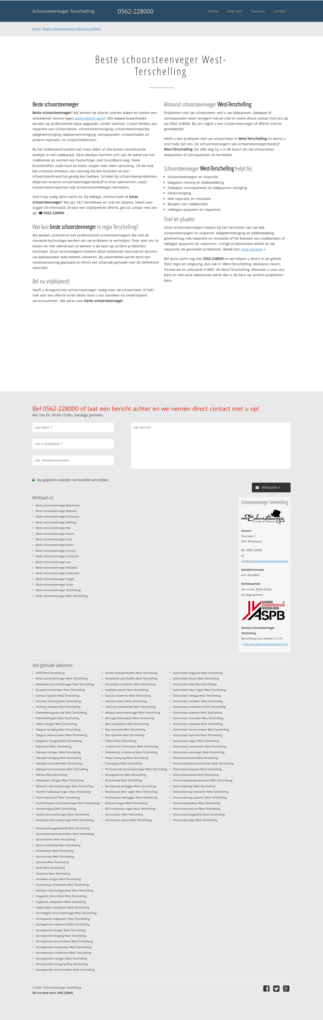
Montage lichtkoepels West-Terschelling (129, 718)
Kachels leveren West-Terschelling (126, 701)
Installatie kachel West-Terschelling (126, 690)
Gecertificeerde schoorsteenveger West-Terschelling (67, 803)
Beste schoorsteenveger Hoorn (55, 533)
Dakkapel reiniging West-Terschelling (58, 758)
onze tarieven (252, 249)
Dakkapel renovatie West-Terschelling (59, 763)
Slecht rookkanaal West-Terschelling (58, 845)
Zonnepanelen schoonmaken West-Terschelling (65, 969)
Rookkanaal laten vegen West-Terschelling (131, 791)
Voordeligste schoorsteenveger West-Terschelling (66, 913)
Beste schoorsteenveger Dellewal (56, 511)
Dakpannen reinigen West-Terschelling (59, 780)
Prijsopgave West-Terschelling (123, 763)
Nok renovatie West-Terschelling (125, 729)
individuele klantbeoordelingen (265, 644)
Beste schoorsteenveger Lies (53, 562)
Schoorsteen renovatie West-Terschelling (198, 718)
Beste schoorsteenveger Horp (54, 539)
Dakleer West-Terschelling (51, 774)
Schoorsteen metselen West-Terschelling (198, 701)
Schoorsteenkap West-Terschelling (194, 786)
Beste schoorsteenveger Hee (53, 528)
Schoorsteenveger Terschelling (63, 11)
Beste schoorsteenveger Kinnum (56, 550)
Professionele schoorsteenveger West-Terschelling (136, 769)
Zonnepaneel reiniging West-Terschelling (61, 935)
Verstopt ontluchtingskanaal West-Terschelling (64, 890)
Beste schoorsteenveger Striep (54, 584)
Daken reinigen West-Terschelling (56, 724)
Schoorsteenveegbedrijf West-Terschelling (199, 814)
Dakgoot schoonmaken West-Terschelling (61, 735)
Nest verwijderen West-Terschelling (126, 724)
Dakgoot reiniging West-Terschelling (58, 729)
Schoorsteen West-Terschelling (124, 814)
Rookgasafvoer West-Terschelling (125, 774)
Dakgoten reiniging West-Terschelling (59, 741)
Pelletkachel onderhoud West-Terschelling (131, 752)
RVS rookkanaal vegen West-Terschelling (130, 808)
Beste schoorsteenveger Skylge (55, 579)
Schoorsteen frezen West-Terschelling (196, 678)
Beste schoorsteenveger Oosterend (57, 573)
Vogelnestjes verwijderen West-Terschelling (62, 907)
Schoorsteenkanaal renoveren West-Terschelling (202, 780)
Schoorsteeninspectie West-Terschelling (197, 769)
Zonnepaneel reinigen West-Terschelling (60, 930)
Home (36, 29)
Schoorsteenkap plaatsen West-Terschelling (200, 797)
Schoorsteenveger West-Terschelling (195, 820)
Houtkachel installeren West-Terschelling (130, 684)
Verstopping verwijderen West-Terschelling (62, 884)
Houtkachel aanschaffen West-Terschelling (131, 678)
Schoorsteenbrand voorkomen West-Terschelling (203, 763)
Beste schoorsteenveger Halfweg (56, 522)
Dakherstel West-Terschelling (53, 746)
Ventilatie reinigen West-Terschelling (58, 879)
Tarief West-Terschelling (50, 867)
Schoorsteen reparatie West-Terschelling (197, 724)
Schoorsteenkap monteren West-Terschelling (200, 791)
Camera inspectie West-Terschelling (57, 695)
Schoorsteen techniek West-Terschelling (197, 735)
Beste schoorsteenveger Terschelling (58, 590)
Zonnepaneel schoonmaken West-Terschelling (64, 941)
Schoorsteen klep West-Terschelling (195, 684)
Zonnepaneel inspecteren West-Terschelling (63, 919)
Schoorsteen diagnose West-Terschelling (198, 673)
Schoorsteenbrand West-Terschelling (195, 758)
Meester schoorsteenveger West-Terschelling (132, 712)
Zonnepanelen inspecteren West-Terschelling (63, 947)
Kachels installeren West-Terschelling (128, 695)
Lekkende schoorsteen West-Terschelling (130, 706)
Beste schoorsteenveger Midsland (57, 567)
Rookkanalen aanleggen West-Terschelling (131, 797)
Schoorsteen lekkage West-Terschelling (197, 695)
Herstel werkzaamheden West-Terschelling (131, 673)
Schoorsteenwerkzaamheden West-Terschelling (65, 834)
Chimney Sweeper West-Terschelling (58, 706)
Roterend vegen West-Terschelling (126, 803)
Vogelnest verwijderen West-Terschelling (61, 902)
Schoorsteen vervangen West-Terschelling (198, 752)
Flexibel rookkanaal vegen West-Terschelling (63, 791)
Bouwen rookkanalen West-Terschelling (60, 690)
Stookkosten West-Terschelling (55, 851)
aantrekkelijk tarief (90, 118)
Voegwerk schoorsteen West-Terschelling (61, 896)
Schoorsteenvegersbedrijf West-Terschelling (63, 828)
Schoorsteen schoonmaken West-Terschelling (201, 729)
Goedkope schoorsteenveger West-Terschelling (65, 820)
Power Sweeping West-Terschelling (126, 758)
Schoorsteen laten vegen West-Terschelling (199, 690)
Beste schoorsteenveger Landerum (57, 556)
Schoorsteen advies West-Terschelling (128, 820)
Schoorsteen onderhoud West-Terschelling (199, 706)
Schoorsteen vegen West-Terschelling (196, 741)
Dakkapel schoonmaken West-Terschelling (62, 769)
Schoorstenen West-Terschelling (55, 839)
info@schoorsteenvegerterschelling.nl (264, 561)
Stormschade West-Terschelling (55, 856)
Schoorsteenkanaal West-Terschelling (196, 774)
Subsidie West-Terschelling (52, 862)
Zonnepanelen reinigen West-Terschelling (61, 958)
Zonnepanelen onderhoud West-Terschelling (63, 952)
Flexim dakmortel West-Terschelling (58, 797)
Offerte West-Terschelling (120, 741)
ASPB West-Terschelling (50, 673)
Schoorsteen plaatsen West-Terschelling (197, 712)
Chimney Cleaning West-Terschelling (58, 701)
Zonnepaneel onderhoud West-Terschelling (62, 924)
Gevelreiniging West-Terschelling (56, 808)
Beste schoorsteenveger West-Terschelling (72, 29)
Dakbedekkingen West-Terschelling (57, 718)
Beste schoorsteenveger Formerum (57, 516)
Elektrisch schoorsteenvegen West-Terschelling (64, 786)
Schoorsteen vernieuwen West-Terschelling (199, 746)
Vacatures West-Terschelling (53, 873)
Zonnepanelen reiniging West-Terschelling (62, 964)
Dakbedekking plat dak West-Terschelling (61, 712)
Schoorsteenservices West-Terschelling (196, 808)
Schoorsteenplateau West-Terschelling (196, 803)
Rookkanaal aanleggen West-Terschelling (130, 786)
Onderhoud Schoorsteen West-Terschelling (131, 746)
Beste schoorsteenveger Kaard (54, 545)
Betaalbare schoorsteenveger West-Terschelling (65, 684)
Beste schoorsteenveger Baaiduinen (58, 505)
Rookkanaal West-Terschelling (123, 780)
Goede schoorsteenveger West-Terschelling (62, 814)
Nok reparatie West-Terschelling (124, 735)
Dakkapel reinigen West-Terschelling (58, 752)
